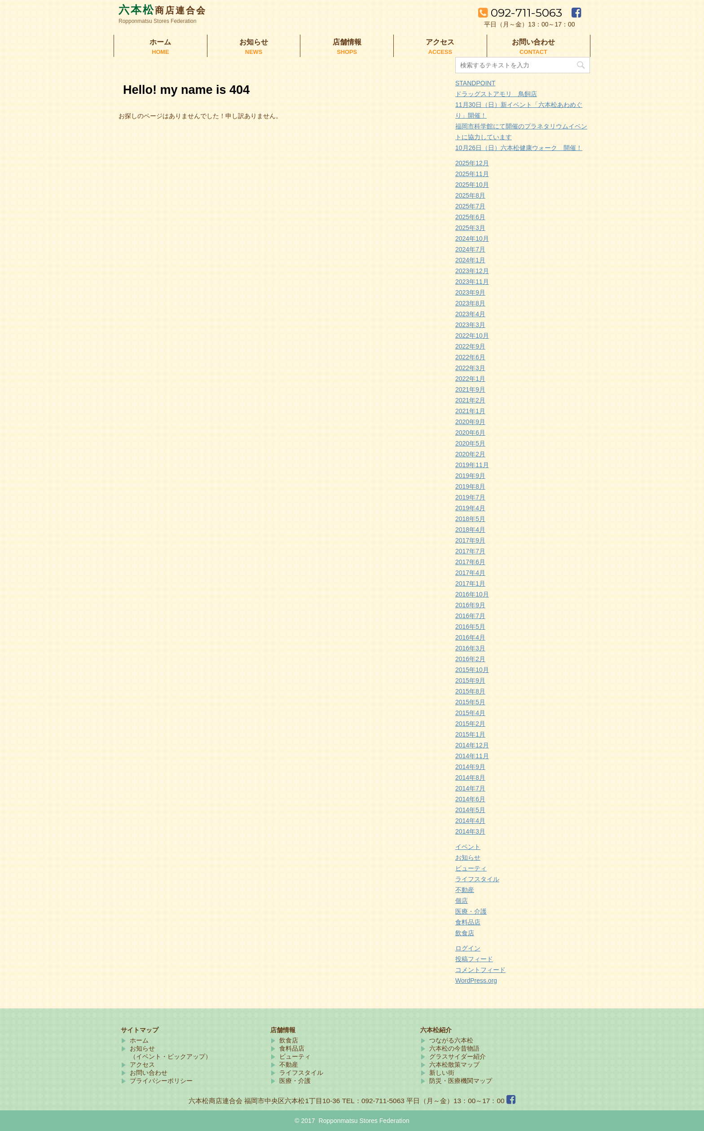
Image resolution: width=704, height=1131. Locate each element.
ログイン (467, 948)
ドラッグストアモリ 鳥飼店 (496, 93)
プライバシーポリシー (161, 1080)
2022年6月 (470, 357)
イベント (467, 846)
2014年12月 (472, 745)
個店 (461, 900)
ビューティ (471, 868)
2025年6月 (470, 217)
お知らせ (253, 46)
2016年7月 (470, 615)
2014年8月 (470, 777)
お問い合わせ (533, 46)
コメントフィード (480, 969)
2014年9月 (470, 766)
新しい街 (441, 1072)
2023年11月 (472, 281)
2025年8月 (470, 195)
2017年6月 (470, 562)
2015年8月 (470, 691)
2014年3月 (470, 831)
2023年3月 (470, 324)
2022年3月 (470, 367)
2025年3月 (470, 227)
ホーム (160, 46)
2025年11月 (472, 173)
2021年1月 (470, 411)
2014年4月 (470, 820)
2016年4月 (470, 637)
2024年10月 (472, 238)
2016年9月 (470, 605)
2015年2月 (470, 723)
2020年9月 (470, 421)
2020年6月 (470, 432)
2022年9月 (470, 346)
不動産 (464, 889)
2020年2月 (470, 454)
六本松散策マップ (454, 1064)
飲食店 (464, 933)
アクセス (440, 46)
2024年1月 (470, 260)
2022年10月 (472, 335)
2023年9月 (470, 292)
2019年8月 (470, 486)
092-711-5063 (521, 12)
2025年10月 (472, 184)
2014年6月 (470, 799)
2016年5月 (470, 626)
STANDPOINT (475, 83)
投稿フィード (474, 959)
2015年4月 (470, 712)
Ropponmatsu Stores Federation (363, 1120)
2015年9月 (470, 680)
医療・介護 (471, 911)
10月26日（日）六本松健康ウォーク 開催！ (518, 147)
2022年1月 (470, 378)
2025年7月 (470, 206)
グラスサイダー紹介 (457, 1056)
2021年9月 (470, 389)
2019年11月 (472, 464)
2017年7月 (470, 551)
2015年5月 (470, 702)
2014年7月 (470, 788)
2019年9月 (470, 475)
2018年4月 (470, 529)
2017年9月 (470, 540)
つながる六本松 (451, 1040)
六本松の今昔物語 (454, 1048)
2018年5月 (470, 518)
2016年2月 (470, 659)
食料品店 (467, 922)
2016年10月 (472, 594)
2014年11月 (472, 756)
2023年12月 (472, 270)
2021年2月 (470, 400)
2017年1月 (470, 583)
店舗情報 (346, 46)
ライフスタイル (477, 879)
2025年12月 (472, 163)
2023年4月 (470, 314)
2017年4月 (470, 572)
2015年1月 (470, 734)
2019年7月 (470, 497)
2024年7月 (470, 249)
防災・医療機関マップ (460, 1080)
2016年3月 (470, 648)
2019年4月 (470, 508)
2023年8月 (470, 303)
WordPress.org (476, 980)
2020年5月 (470, 443)
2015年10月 (472, 669)
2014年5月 (470, 809)
